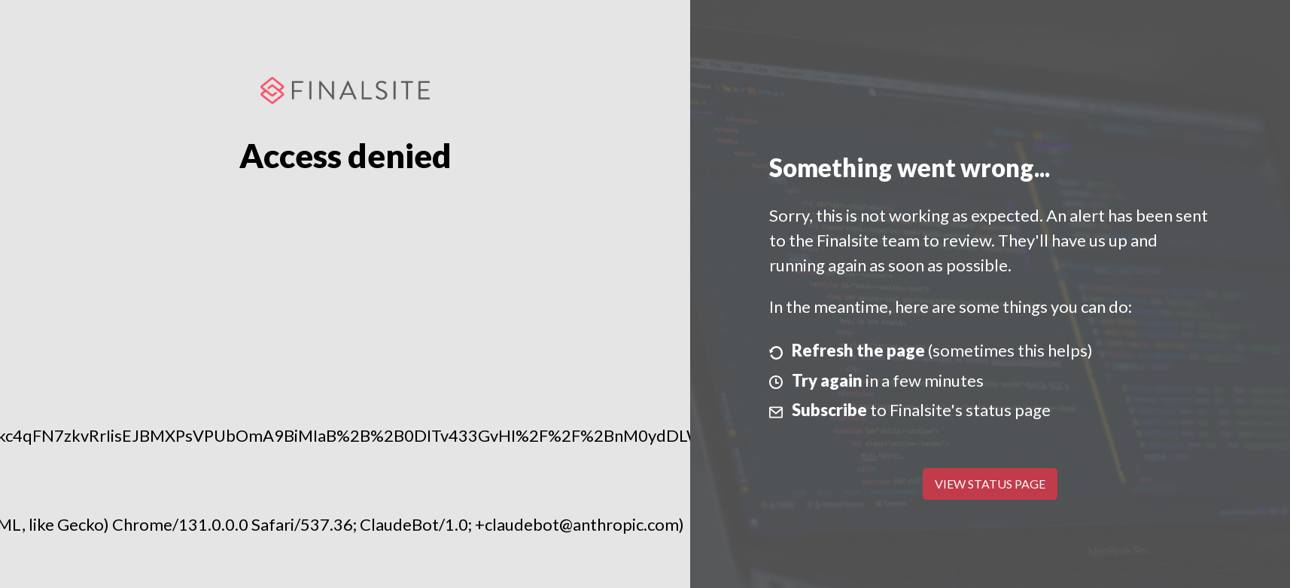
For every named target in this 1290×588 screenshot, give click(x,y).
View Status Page (990, 483)
